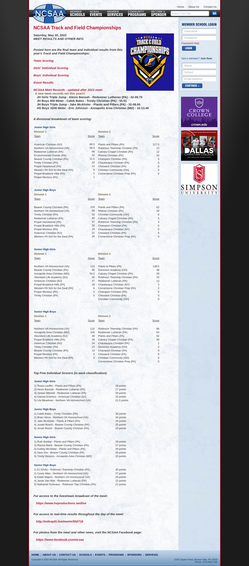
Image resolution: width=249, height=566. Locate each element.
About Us (193, 6)
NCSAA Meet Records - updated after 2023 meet (68, 89)
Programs (116, 554)
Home (180, 6)
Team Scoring (44, 60)
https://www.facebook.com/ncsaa (60, 539)
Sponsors (134, 554)
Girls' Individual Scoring (51, 68)
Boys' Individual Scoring (51, 75)
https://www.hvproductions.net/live (61, 503)
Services (151, 554)
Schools (85, 554)
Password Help (190, 43)
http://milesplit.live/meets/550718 (59, 521)
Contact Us (209, 6)
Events (100, 554)
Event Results (44, 82)
